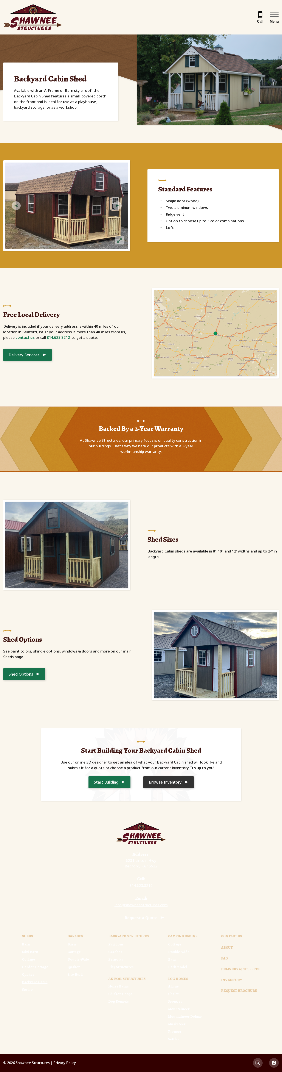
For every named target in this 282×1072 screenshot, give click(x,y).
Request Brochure (239, 990)
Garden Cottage (35, 966)
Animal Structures (127, 978)
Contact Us (231, 936)
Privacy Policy (64, 1062)
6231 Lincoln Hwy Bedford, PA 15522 (141, 863)
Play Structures (120, 966)
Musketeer (177, 1024)
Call (260, 21)
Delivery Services (24, 354)
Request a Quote (141, 917)
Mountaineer (179, 1008)
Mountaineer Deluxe (185, 1016)
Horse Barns (118, 986)
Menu (274, 21)
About (227, 947)
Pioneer (174, 1031)
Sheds (27, 936)
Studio (27, 989)
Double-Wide (78, 959)
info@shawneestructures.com (141, 904)
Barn (26, 944)
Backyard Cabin (35, 982)
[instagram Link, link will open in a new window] (258, 1063)
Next (119, 205)
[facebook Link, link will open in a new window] (274, 1063)
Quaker (28, 974)
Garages (75, 936)
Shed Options (21, 674)
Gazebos (115, 951)
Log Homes (178, 978)
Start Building (106, 782)
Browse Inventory (165, 782)
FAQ (224, 958)
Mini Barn (30, 951)
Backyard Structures (128, 936)
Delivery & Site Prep (240, 969)
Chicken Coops (120, 993)
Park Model (177, 966)
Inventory (231, 979)
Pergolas (115, 959)
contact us (25, 337)
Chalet (173, 993)
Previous (14, 205)
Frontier (175, 1001)
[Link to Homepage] (141, 833)
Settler (173, 1039)
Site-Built (75, 974)
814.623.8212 (58, 337)
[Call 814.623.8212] (260, 17)
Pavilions (115, 944)
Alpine (173, 986)
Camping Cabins (182, 936)
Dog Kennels (118, 1001)
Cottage (28, 959)
